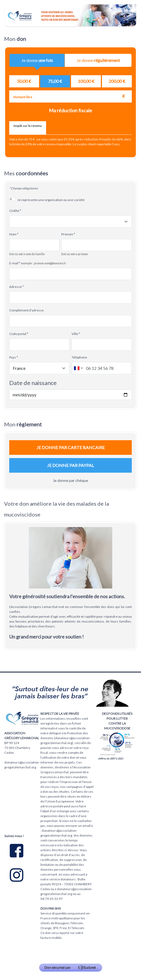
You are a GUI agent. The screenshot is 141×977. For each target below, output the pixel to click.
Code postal (17, 334)
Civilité (14, 211)
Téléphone (79, 357)
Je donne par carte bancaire (71, 447)
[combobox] (78, 368)
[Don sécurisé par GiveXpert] (70, 967)
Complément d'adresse (26, 310)
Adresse (15, 287)
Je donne (37, 62)
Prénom (67, 234)
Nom (13, 234)
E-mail (13, 263)
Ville (75, 334)
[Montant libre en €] (70, 96)
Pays (12, 357)
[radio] (24, 81)
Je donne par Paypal (70, 465)
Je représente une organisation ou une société (51, 200)
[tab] (27, 128)
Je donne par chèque (70, 480)
